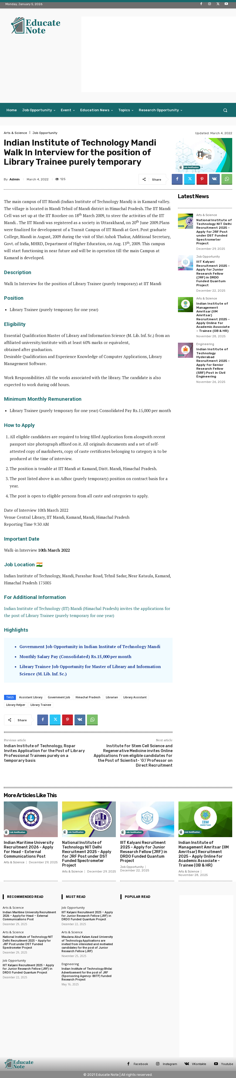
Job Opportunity (45, 132)
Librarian (112, 697)
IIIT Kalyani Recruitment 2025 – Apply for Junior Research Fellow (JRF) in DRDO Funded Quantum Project (213, 273)
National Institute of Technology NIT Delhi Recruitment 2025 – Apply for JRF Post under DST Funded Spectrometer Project (214, 231)
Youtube (227, 1064)
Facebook (141, 1064)
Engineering (205, 344)
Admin (14, 179)
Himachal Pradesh (88, 697)
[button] (225, 110)
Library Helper (15, 705)
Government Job (59, 697)
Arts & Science (15, 132)
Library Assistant (135, 697)
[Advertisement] (158, 54)
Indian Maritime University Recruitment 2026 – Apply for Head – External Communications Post (29, 849)
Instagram (170, 1064)
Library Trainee (41, 705)
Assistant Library (30, 697)
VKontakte (199, 1064)
